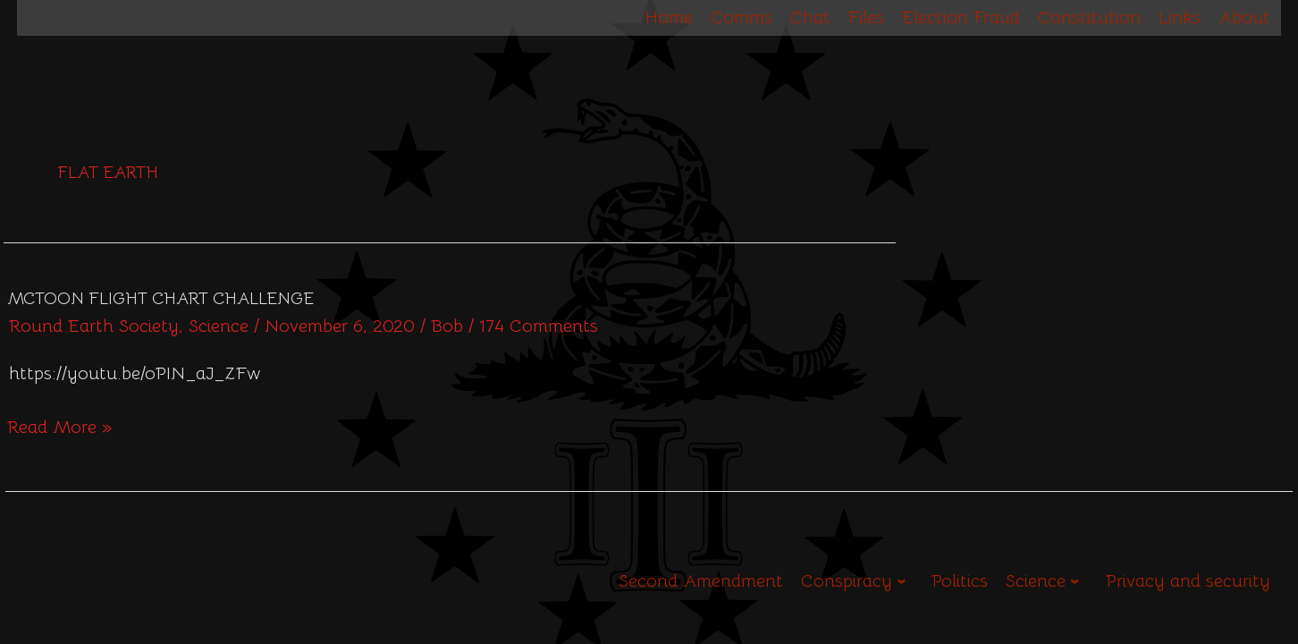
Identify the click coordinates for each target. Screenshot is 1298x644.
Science (219, 326)
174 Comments (538, 326)
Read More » (59, 426)
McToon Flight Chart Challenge (160, 298)
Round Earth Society (94, 326)
